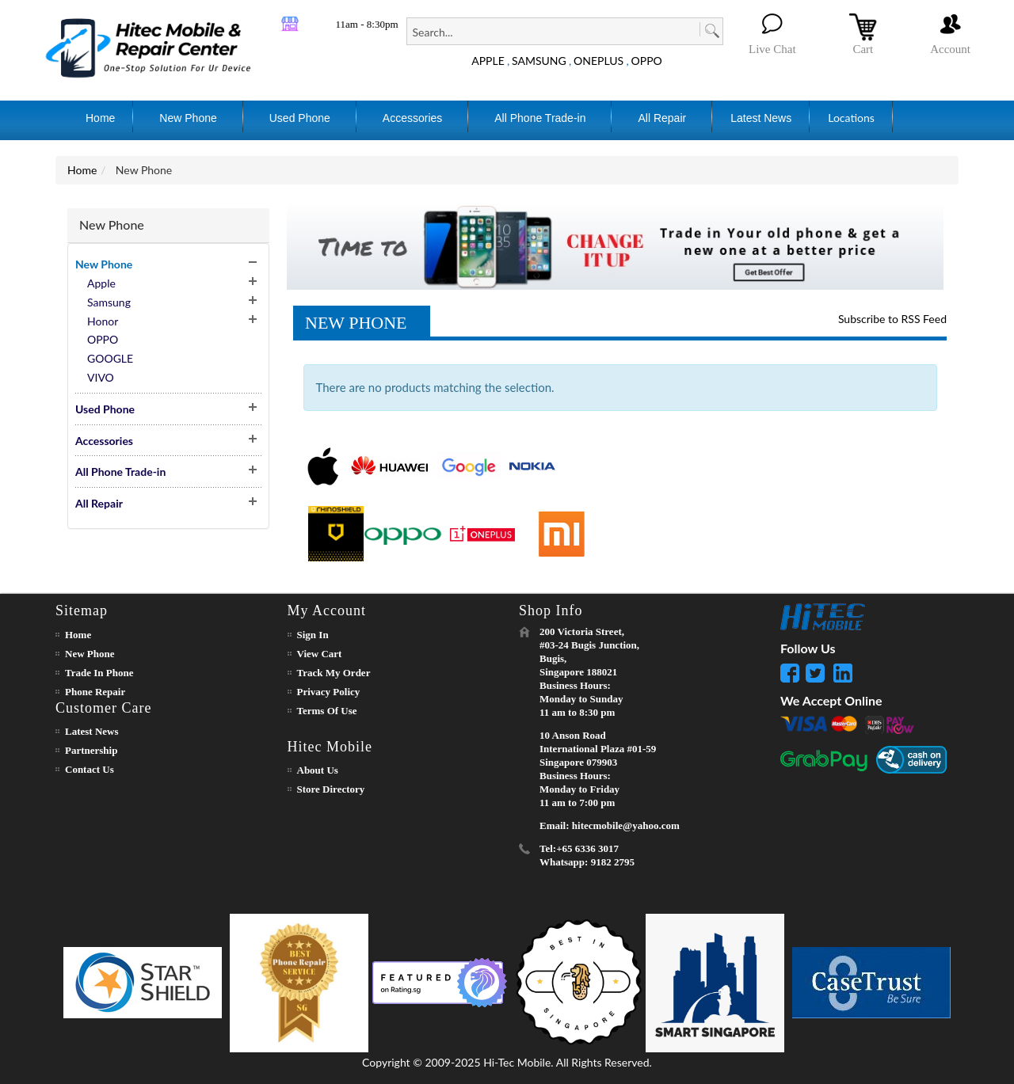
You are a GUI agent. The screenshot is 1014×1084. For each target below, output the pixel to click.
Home (82, 170)
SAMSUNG (539, 60)
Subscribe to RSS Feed (892, 318)
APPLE (488, 60)
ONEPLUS (598, 60)
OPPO (646, 60)
